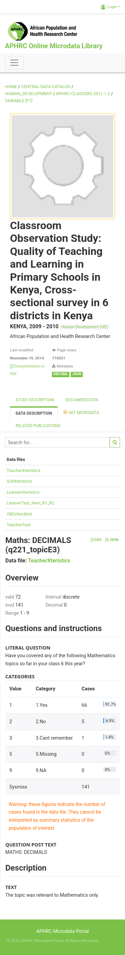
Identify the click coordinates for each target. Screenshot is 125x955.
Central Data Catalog (45, 86)
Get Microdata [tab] (81, 412)
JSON (111, 540)
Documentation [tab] (81, 400)
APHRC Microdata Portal (62, 931)
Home (11, 86)
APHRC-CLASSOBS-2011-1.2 (83, 93)
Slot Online (109, 940)
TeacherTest (18, 524)
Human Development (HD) (84, 327)
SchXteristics (19, 481)
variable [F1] (18, 100)
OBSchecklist (19, 514)
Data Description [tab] (34, 413)
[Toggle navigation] (14, 62)
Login (109, 6)
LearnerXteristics (23, 492)
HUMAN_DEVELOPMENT (28, 93)
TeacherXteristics (23, 470)
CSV (96, 540)
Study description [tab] (35, 400)
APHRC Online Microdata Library (53, 46)
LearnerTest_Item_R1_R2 (30, 502)
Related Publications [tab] (38, 425)
